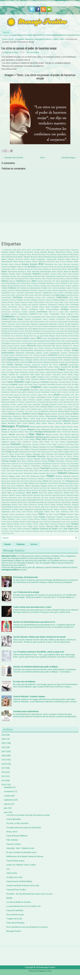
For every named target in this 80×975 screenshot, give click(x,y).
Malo (63, 414)
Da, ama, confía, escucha (17, 823)
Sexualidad (6, 500)
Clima (4, 305)
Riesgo (56, 481)
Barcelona (56, 279)
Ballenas (38, 279)
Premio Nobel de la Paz (14, 464)
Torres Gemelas (26, 517)
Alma (15, 261)
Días (47, 336)
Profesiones (36, 466)
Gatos (37, 374)
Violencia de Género (49, 528)
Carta (57, 295)
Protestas (21, 468)
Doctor (48, 341)
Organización (26, 444)
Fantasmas (36, 365)
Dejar (76, 322)
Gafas (76, 372)
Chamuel (48, 300)
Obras (19, 442)
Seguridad (55, 495)
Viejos (76, 526)
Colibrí (67, 305)
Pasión (27, 452)
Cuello (68, 317)
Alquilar (28, 262)
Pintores (15, 459)
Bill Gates (56, 281)
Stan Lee (31, 507)
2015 (4, 776)
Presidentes (46, 463)
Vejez (41, 524)
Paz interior (9, 454)
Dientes (71, 336)
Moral (31, 432)
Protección (13, 468)
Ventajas (74, 524)
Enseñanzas (55, 353)
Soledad (75, 502)
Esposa (22, 360)
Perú (47, 456)
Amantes (70, 262)
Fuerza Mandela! (13, 819)
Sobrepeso (13, 502)
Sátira (24, 495)
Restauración (6, 481)
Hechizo (50, 379)
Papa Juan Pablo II (23, 449)
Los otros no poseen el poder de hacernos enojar (29, 48)
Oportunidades (72, 442)
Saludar (15, 488)
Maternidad (31, 421)
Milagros (31, 429)
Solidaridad (6, 505)
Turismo (24, 519)
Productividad (16, 466)
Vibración (50, 526)
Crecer (46, 314)
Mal (59, 414)
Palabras (42, 447)
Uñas (29, 522)
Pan (48, 447)
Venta (68, 524)
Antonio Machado (68, 269)
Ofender (47, 442)
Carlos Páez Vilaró (26, 295)
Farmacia (44, 365)
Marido (4, 418)
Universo (22, 522)
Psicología (44, 468)
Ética (3, 362)
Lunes (30, 411)
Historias (19, 381)
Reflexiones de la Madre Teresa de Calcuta (24, 856)
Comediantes (12, 307)
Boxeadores (50, 283)
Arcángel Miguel (15, 274)
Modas (76, 430)
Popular (7, 544)
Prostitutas (5, 468)
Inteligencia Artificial (9, 392)
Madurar (19, 414)
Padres (25, 447)
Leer (25, 404)
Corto (66, 312)
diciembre (8, 787)
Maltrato (68, 414)
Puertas (75, 468)
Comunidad (6, 309)
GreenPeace (54, 377)
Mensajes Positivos (43, 39)
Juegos (18, 400)
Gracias (20, 377)
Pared (4, 452)
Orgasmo (35, 444)
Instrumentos (64, 390)
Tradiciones (50, 517)
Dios (39, 338)
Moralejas (38, 432)
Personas (41, 456)
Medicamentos (57, 421)
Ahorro (67, 257)
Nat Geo (22, 437)
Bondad (42, 283)
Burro (49, 286)
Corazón (32, 312)
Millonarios (46, 429)
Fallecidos (74, 362)
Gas (17, 375)
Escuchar (61, 355)
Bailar (32, 279)
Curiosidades (7, 322)
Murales (56, 435)
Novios (70, 439)
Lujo (26, 411)
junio (6, 812)
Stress (47, 507)
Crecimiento (54, 314)
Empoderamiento (14, 350)
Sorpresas (67, 505)
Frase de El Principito (15, 923)
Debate (36, 322)
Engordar (39, 353)
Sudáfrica (62, 507)
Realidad (60, 471)
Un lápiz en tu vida (14, 877)
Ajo (77, 257)
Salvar (21, 488)
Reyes (40, 481)
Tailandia (63, 509)
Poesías (12, 461)
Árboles (5, 274)
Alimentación (7, 261)
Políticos (37, 461)
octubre (7, 796)
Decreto (71, 322)
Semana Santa (72, 495)
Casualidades (6, 297)
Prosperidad (73, 466)
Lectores (13, 404)
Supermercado (40, 509)
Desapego (16, 326)
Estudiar (67, 360)
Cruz (29, 317)
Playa (62, 459)
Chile (76, 300)
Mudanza (75, 432)
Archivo (34, 544)
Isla (3, 395)
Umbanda (51, 519)
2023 (47, 250)
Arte (59, 274)
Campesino (42, 290)
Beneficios (21, 281)
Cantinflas (20, 293)
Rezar (45, 481)
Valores (16, 524)
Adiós (4, 257)
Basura (63, 279)
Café (18, 288)
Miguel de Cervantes (19, 430)
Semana (63, 495)
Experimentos (38, 362)
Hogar (27, 382)
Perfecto (75, 454)
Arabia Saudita (57, 272)
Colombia (74, 304)
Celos (71, 297)
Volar (23, 531)
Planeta (37, 459)
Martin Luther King (31, 418)
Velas (46, 524)
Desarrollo (23, 326)
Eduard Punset (7, 346)
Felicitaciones (73, 365)
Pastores (34, 452)
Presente (37, 463)
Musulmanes (6, 437)
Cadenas (12, 288)
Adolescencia (11, 257)
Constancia (74, 309)
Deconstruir (54, 322)
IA (72, 384)
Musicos (75, 434)
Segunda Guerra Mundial (43, 495)
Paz (3, 454)
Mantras (42, 416)
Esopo (4, 358)
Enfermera (20, 353)
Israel (7, 395)
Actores (53, 254)
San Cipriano (62, 488)
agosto (7, 804)
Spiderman (17, 507)
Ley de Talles (15, 407)
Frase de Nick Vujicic (15, 861)
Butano (62, 286)
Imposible (53, 387)
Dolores (59, 341)
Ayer (16, 279)
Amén (11, 264)
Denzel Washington (23, 324)
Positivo (51, 461)
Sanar (50, 490)
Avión (8, 278)
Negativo (47, 437)
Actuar (59, 255)
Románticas (64, 483)
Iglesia (4, 387)
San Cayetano (52, 488)
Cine (51, 302)
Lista (3, 409)
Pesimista (58, 456)
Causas (38, 297)
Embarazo (48, 348)
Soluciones (33, 505)
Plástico (56, 459)
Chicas (71, 300)
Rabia (55, 39)
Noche (50, 439)
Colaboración (52, 305)
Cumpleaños (60, 319)
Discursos (5, 341)
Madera (61, 411)
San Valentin (42, 491)
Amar (76, 261)
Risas (76, 481)
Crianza (69, 314)
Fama (4, 365)
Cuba (43, 317)
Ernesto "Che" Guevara (31, 355)
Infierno (16, 390)
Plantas (50, 459)
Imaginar (45, 387)
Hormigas (74, 382)
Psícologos (62, 468)
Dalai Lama (17, 322)
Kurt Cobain (19, 402)
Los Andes (59, 409)
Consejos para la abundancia (26, 711)
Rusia (13, 486)
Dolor (53, 341)
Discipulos (63, 338)
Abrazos (19, 252)
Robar (9, 483)
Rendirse (66, 476)
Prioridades (74, 464)
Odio (41, 442)
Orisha (48, 444)
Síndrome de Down (51, 500)
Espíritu (36, 358)
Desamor (74, 324)
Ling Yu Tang (73, 407)
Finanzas (9, 370)
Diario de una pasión (37, 336)
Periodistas (6, 456)
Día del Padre (34, 331)
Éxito (31, 362)
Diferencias (11, 338)
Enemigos (67, 350)
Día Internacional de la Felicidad (52, 331)
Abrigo (37, 252)
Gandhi (12, 374)
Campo (49, 290)
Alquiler (35, 262)
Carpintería (46, 295)
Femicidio (14, 367)
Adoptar (20, 257)
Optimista (6, 444)
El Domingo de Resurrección (25, 577)
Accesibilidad (6, 255)
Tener (72, 512)
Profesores (46, 466)
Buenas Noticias (27, 286)
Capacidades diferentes (33, 293)
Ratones (46, 471)
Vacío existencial (72, 522)
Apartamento (12, 272)
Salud (4, 488)
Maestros (29, 39)
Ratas (36, 471)
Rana (32, 471)
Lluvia (28, 409)
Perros (13, 456)
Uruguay (35, 522)
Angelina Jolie (22, 267)
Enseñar (64, 353)
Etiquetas (21, 544)
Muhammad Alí (22, 435)
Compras (64, 307)
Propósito (64, 466)
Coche (24, 304)
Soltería (26, 505)
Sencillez (5, 498)
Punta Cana (6, 471)
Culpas (45, 319)
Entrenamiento (73, 353)
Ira (70, 392)
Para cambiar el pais (15, 914)
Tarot (24, 512)
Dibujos (52, 336)
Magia (41, 414)
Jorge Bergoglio (14, 397)
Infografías (25, 390)
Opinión (62, 442)
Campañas (34, 290)
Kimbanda (11, 402)
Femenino (6, 367)
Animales (32, 266)
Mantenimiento (33, 416)
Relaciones (35, 476)
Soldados (68, 502)
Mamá (75, 414)
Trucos (17, 519)
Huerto (30, 384)
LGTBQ (37, 407)
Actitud (35, 254)
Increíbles (70, 387)
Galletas (5, 375)
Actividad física (44, 255)
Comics (21, 307)
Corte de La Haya (56, 312)
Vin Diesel (12, 529)
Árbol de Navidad (71, 271)
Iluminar (27, 387)
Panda (52, 447)
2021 (4, 751)
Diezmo (4, 338)
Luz (38, 411)
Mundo (49, 434)
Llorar (22, 409)
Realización (68, 471)
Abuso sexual (72, 252)
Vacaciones (56, 522)
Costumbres (23, 314)
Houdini (20, 384)
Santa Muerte (32, 493)
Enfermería (30, 353)
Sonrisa (47, 505)
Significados (33, 500)
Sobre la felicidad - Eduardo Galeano (29, 696)
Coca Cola (10, 305)
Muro (62, 435)
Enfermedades (8, 353)
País (30, 447)
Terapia (28, 514)
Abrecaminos (29, 252)
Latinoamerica (68, 402)
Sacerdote (35, 486)
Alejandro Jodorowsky (46, 259)
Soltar (20, 505)
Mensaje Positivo (71, 423)
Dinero (26, 338)
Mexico (58, 427)
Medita (9, 898)
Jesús (56, 394)
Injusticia (47, 390)
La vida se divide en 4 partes (18, 902)
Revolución (34, 481)
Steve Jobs (39, 507)
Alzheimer (51, 262)
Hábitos (16, 379)
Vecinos (35, 524)
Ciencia (41, 302)
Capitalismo (47, 293)
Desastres (31, 326)
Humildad (51, 384)
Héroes (65, 379)
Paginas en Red (45, 971)
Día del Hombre (13, 331)
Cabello (5, 288)
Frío (7, 372)
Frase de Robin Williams (16, 836)
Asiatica (13, 276)
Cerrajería (26, 300)
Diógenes (33, 338)
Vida (56, 526)
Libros (50, 406)
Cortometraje (74, 312)
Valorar (10, 524)
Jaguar (16, 395)
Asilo (19, 276)
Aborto (12, 252)
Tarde (13, 512)
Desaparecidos (7, 326)
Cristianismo (8, 316)
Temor (57, 512)
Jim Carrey (65, 395)
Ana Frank (58, 264)
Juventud (55, 400)
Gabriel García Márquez (54, 372)
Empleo (4, 350)
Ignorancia (11, 387)
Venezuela (53, 524)
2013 (4, 784)
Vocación (17, 531)
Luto (35, 411)
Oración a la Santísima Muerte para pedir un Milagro (35, 667)
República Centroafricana (11, 479)
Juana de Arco (73, 397)
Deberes (42, 322)
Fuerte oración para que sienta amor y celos (32, 607)
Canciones (62, 290)
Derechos (61, 324)
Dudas (34, 343)
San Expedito (73, 488)
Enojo (11, 39)
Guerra (68, 377)
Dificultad (19, 338)
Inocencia (55, 390)
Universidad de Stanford (10, 522)
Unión (58, 519)
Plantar (43, 459)
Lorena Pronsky (48, 409)
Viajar (30, 526)
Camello (4, 290)
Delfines (4, 324)
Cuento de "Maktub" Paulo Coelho (21, 865)
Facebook (54, 362)
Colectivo (61, 305)
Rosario (75, 483)
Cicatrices (23, 302)
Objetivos (5, 442)
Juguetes (39, 400)
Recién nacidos (7, 473)
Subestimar (54, 507)
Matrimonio (41, 421)
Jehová (50, 395)
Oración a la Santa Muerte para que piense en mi (34, 622)
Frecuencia (70, 370)
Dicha (58, 336)
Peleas (43, 454)
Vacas (63, 522)
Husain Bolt (66, 384)
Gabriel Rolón (68, 372)
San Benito (43, 488)
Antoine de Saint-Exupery (33, 269)
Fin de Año (73, 367)
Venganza (61, 524)
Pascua (22, 452)
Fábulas (46, 362)
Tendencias (65, 512)
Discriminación (73, 338)
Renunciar (74, 476)
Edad (64, 343)
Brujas (4, 286)
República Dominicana (46, 479)
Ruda (8, 486)
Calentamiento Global (38, 288)
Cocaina (18, 305)
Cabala (68, 286)
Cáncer (55, 290)
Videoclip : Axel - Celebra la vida (20, 848)
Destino (61, 326)
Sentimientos (13, 498)
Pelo (56, 454)
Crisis (76, 314)
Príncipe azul (65, 464)
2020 (38, 250)
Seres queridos (50, 498)
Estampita (43, 360)
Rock (38, 483)
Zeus (12, 533)
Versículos (18, 526)
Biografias (65, 281)
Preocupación (29, 464)
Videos (70, 526)
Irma (76, 392)
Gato (32, 374)
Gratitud (40, 377)
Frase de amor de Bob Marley (19, 881)
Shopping (24, 500)
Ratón (41, 471)
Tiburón (56, 514)
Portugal (44, 461)
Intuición (37, 392)
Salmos (61, 486)
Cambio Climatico (72, 288)
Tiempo (63, 514)
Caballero (75, 286)
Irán (73, 392)
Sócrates (58, 502)
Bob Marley (11, 283)
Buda (10, 286)
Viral (65, 528)
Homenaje (53, 382)
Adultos (27, 257)
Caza (44, 297)
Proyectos (36, 468)
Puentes (69, 468)
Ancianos (5, 267)
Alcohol (26, 259)
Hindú (4, 382)
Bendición (12, 281)
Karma (4, 402)
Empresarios (39, 350)
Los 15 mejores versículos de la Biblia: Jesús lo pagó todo (38, 652)
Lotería (4, 411)
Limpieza (64, 407)
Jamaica (34, 395)
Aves (3, 279)
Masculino (5, 421)
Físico (25, 370)
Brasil (64, 283)
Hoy (25, 384)
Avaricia (69, 276)
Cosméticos (6, 314)
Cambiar (61, 288)
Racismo (19, 470)
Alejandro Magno (64, 259)
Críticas (23, 317)
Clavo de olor (74, 302)
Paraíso (66, 449)
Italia (11, 395)
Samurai (26, 488)
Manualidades (51, 416)
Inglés (41, 390)
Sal (56, 486)
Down (24, 343)
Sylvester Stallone (53, 509)
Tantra (76, 509)
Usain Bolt (43, 522)
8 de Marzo (54, 250)
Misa (59, 430)
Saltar (76, 486)
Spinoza (25, 507)
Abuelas (43, 252)
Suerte (75, 507)
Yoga (76, 531)
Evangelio (9, 362)
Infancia (10, 390)
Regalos (12, 476)
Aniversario (45, 267)
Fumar (36, 372)
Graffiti (26, 377)
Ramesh (26, 471)
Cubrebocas (61, 317)
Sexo (76, 498)
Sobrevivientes (23, 502)
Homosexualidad (65, 382)
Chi (67, 300)
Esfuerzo (75, 355)
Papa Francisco (8, 449)
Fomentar (31, 370)
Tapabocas (6, 512)
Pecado (17, 454)
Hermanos (58, 379)
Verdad (10, 526)
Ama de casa (61, 262)
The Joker (49, 514)
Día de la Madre (31, 329)
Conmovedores (52, 309)
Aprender (35, 271)
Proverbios (28, 468)
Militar (38, 430)
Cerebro (19, 300)
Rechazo (75, 471)
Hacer (28, 379)
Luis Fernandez (18, 411)
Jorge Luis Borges (28, 397)
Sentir (20, 498)
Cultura (52, 319)
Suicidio (15, 509)
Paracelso (51, 449)
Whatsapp (49, 531)
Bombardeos (26, 283)
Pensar (61, 454)
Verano (4, 526)
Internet (30, 392)
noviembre (8, 791)
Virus (76, 528)
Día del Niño (24, 331)
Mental (33, 427)
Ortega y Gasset (57, 444)
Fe (50, 364)
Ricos (51, 481)
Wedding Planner (39, 531)
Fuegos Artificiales (21, 372)
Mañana (61, 416)
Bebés (76, 278)
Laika (61, 402)
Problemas (6, 466)
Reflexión (62, 473)
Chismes (10, 302)
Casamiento (69, 295)
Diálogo (26, 336)
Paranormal (74, 449)
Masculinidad (72, 418)
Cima (47, 302)
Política (30, 461)
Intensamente (22, 392)
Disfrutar (18, 341)
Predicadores (60, 461)
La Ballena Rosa (30, 402)
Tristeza (11, 519)
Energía (75, 350)
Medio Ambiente (9, 423)
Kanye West (74, 400)
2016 (24, 250)
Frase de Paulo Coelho (16, 889)
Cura (68, 319)
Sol (63, 502)
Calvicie (55, 288)
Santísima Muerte (61, 493)
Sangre (55, 491)
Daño (23, 322)
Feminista (33, 367)
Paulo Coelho (63, 452)
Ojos (56, 442)
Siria (70, 500)
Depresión (53, 324)
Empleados (74, 348)
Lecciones (6, 404)
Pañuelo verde (69, 447)
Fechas (55, 365)
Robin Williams (29, 483)
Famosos (19, 364)
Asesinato (6, 276)
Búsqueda (55, 286)
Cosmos (14, 314)
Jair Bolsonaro (24, 395)
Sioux (67, 500)
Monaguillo (5, 432)
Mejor (38, 423)
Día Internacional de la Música (22, 333)
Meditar (32, 423)
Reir (27, 476)
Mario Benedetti (15, 418)
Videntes (62, 526)
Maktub (54, 414)
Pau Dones (54, 452)
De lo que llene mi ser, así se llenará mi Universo (27, 927)
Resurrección (25, 481)
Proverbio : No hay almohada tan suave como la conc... (30, 894)
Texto (62, 39)
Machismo (45, 411)
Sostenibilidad (7, 507)
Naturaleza (30, 437)
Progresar (55, 466)
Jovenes (63, 397)
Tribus (76, 517)
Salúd (9, 488)
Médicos (75, 421)
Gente (70, 374)
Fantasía (27, 365)
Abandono (74, 250)
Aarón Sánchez (65, 250)
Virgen (70, 528)
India (76, 387)
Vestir (25, 526)
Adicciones (73, 254)
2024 (4, 739)
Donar (13, 343)
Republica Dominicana (29, 479)
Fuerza (31, 372)
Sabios (27, 486)
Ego (53, 346)
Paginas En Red (11, 52)
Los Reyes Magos (71, 409)
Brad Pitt (58, 283)
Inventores (45, 392)
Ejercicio (66, 346)
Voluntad (29, 531)
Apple (29, 272)
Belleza (5, 281)
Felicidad (63, 364)
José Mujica (41, 397)
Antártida (75, 267)
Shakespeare (15, 500)
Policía (24, 461)
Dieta (76, 336)
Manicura (17, 416)
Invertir (59, 392)
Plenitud (67, 459)
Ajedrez (73, 257)
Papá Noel (35, 449)
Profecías (26, 466)
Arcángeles (26, 274)
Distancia (25, 341)
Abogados (5, 252)
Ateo (30, 276)
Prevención (55, 464)
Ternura (35, 514)
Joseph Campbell (53, 397)
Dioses (44, 338)
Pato (39, 452)
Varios (22, 524)
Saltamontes (69, 486)
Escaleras (43, 355)
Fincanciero (18, 370)
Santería (50, 493)
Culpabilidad (36, 319)
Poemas (5, 461)
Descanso (39, 326)
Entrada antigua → (70, 157)
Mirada (54, 430)
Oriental (42, 444)
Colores (4, 307)
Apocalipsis (22, 272)
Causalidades (29, 297)
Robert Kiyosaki (17, 483)
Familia (10, 364)
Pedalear (29, 454)
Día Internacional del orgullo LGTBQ (65, 333)
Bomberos (34, 283)
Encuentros (59, 350)
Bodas (18, 283)
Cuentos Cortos (9, 319)
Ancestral (67, 264)
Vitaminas (5, 531)
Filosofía (64, 367)
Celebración (51, 297)
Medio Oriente (22, 423)
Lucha (9, 411)
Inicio (6, 32)
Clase (66, 302)
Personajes (31, 456)
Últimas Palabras (40, 519)
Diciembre (64, 336)
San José (5, 491)
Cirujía (56, 302)
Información (34, 390)
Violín (61, 529)
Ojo (52, 442)
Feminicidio (23, 367)
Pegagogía (36, 454)
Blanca (72, 281)
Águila (61, 257)
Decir (47, 322)
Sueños (70, 507)
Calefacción (24, 288)
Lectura (20, 404)
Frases (61, 369)
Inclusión (62, 387)
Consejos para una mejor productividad (23, 827)
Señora (29, 498)
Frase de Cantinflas (14, 910)
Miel (9, 430)
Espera (21, 358)
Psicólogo (54, 468)
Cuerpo (20, 319)
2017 (29, 250)
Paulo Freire (74, 452)
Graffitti (33, 377)
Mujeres (40, 434)
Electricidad (22, 348)
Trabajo (42, 517)
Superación (28, 509)
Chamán (41, 300)
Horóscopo (5, 384)
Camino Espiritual (22, 290)
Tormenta (17, 517)
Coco (29, 305)
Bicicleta (40, 281)
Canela (75, 290)
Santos (12, 495)
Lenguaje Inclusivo (49, 404)
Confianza (33, 309)
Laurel (76, 402)
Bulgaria (37, 286)
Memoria (51, 423)
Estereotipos (53, 360)
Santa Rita (43, 493)
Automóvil (60, 276)
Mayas (49, 421)
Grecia (47, 377)
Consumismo (6, 312)
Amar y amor (11, 831)
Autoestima (51, 276)
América (18, 264)
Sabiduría (20, 486)
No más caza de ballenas (24, 681)
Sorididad (60, 505)
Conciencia (15, 309)
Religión (50, 476)
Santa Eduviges (73, 491)
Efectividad (47, 346)
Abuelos (51, 252)
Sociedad (32, 502)
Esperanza (28, 357)
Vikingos (5, 529)
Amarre (5, 264)
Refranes (5, 476)
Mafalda (35, 414)
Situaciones (6, 502)
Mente (38, 427)
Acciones (15, 255)
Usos (49, 522)
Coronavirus (42, 311)
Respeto (75, 479)
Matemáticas (14, 421)
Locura (33, 409)
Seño (24, 498)
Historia (10, 382)
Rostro (4, 486)
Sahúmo (51, 486)
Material (22, 421)
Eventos (17, 362)
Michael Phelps (72, 427)
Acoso (29, 255)
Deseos (46, 326)
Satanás (18, 495)
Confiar (41, 309)
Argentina (37, 274)
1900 (14, 250)
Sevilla (71, 498)
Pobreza (74, 459)
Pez (65, 456)
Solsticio (15, 505)
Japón (39, 395)
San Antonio (34, 488)
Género (64, 375)
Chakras (34, 300)
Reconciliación (18, 473)
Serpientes (60, 498)
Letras (70, 404)
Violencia (35, 528)
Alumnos (42, 261)
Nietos (32, 439)
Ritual (4, 483)
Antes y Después (18, 269)
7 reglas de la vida (14, 918)
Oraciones (15, 444)
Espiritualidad (13, 360)
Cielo (36, 302)
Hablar (22, 379)
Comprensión (73, 307)
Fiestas (57, 367)
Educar (40, 346)
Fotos (47, 369)
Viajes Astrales (39, 526)
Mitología (65, 430)
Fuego (12, 372)
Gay (42, 374)
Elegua (30, 348)
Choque (17, 302)
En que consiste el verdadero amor (21, 852)
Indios (4, 390)
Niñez (38, 439)
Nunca (76, 439)
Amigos (25, 264)
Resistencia (68, 479)
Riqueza (69, 481)
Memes (44, 423)
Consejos (64, 309)
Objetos (13, 442)
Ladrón (55, 402)
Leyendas (24, 407)
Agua (55, 257)
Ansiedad (67, 267)
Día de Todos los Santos (63, 329)
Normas (57, 439)
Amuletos (49, 264)
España (9, 357)
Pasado (15, 452)
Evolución (24, 362)
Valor (4, 524)
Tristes (4, 519)
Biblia (34, 281)
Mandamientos (7, 416)
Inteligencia (73, 390)
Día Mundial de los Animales (12, 336)
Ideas (76, 384)
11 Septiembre (7, 250)
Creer (63, 314)
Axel (12, 279)
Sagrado (43, 486)
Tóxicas (35, 517)
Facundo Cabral (64, 362)
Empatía (66, 348)
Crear (40, 314)
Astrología (25, 276)
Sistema (75, 500)
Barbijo (49, 279)
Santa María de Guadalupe (13, 493)
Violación (26, 529)
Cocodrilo (35, 305)
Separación (36, 498)
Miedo (4, 429)
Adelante (66, 255)
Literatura (10, 409)
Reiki (23, 476)
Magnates (47, 414)
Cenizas (13, 300)
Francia (54, 370)
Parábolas (43, 449)
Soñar (53, 505)
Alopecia (22, 262)
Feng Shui (42, 367)
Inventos (53, 392)
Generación (57, 375)
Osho (76, 444)
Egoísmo (59, 346)
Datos (31, 322)
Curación (74, 319)
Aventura (75, 276)
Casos (76, 295)
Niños (44, 439)
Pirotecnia (22, 459)
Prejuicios (69, 461)
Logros (39, 409)
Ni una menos (13, 439)
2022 (43, 250)
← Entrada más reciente (12, 157)
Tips (3, 517)
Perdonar (68, 454)
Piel (9, 459)
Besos (28, 281)
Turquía (31, 519)
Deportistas (43, 324)
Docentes (41, 341)
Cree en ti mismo (13, 844)
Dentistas (11, 324)
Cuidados (27, 319)
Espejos (15, 358)
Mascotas (61, 418)
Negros (62, 437)
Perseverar (21, 456)
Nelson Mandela (71, 437)
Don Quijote (66, 341)
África (41, 257)
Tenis (76, 512)
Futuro (42, 372)
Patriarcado (45, 452)
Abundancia (61, 252)
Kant (67, 400)
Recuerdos (28, 473)
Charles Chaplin (58, 300)
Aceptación (22, 255)
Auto (43, 276)
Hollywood (35, 382)
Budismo (16, 286)
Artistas (75, 274)
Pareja (8, 451)
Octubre (35, 442)
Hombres (45, 382)
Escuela (68, 355)
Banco (44, 279)
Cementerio (5, 300)
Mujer (32, 434)
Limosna (57, 407)
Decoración (63, 322)
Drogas (29, 343)
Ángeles (13, 267)
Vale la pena (11, 873)
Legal (29, 404)
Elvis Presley (39, 348)
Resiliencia (59, 479)
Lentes (60, 404)
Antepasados (6, 269)
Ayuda (21, 278)
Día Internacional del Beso (42, 333)
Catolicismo (18, 297)
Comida (34, 307)
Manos (24, 416)
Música (67, 434)
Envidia (19, 355)
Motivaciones (50, 432)
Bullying (44, 286)
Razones (53, 471)
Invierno (65, 392)
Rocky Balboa (53, 483)
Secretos (30, 495)
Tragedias (59, 517)
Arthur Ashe (67, 274)
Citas (61, 302)
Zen (8, 533)
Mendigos (59, 423)
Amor (41, 264)
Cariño (4, 295)
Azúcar (26, 279)
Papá (76, 447)
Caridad (75, 293)
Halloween (35, 379)
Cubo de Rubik (51, 317)
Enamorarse (49, 350)
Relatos (43, 476)
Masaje (43, 419)
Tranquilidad (68, 517)
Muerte (12, 434)
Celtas (76, 297)
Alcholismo (19, 259)
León (65, 404)
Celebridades (62, 297)
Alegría (33, 259)
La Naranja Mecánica (44, 402)
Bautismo (69, 279)
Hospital (13, 384)
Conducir (24, 309)
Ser (42, 498)
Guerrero (75, 377)
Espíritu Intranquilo (64, 357)
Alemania (75, 259)
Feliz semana (12, 840)
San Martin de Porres (30, 491)
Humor (59, 384)
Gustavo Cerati (7, 379)
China (4, 302)
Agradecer (48, 257)
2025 (4, 735)
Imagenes (19, 39)
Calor (49, 288)
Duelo (39, 343)
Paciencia (18, 447)
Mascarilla (52, 418)
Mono (27, 432)
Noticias (63, 439)
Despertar (53, 326)
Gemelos (48, 375)
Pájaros (36, 447)
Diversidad (33, 341)
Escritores (52, 355)
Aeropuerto (34, 257)
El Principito (12, 348)
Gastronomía (24, 375)
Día (66, 326)
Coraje (24, 312)
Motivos (59, 432)
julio (6, 808)
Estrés (61, 360)
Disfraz (12, 341)
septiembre (9, 800)
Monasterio (14, 432)
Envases (12, 355)
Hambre (42, 379)
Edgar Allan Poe (72, 343)
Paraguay (59, 449)
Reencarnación (52, 473)
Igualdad (19, 387)
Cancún (70, 290)
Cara (55, 293)
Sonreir (41, 505)
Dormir (18, 343)
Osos (3, 447)
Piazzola (5, 459)
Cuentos (74, 317)
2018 (34, 250)
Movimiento (67, 432)
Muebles (5, 435)
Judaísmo (6, 400)
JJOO (72, 395)
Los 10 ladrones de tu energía (26, 592)
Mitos (71, 430)
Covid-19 (33, 314)
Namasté (14, 437)
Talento (70, 509)
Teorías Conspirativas (17, 514)
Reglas (18, 476)
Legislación (36, 404)
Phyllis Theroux (72, 456)
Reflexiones (73, 473)
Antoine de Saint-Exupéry (52, 269)
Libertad (43, 407)
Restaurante (15, 481)
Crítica (17, 317)
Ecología (51, 343)
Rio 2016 (62, 481)
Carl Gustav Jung (13, 295)
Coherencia (43, 305)
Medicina (67, 421)
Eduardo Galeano (19, 346)
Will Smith (57, 531)
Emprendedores (27, 350)
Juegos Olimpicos (28, 400)
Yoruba (4, 533)
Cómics (27, 307)
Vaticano (29, 524)
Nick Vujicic (24, 439)
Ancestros (74, 264)
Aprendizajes (45, 271)
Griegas (62, 377)
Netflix (4, 439)
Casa (62, 295)
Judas (13, 400)
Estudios (74, 360)
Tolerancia (9, 517)
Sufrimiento (6, 509)
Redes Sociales (39, 473)
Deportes (34, 324)
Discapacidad (53, 338)
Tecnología (38, 512)
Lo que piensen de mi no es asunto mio (23, 906)
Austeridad (37, 276)
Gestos (13, 377)
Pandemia (59, 447)
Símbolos (41, 500)
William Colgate (67, 531)
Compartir (55, 307)
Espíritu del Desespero (48, 358)
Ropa (71, 483)
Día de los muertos (46, 329)
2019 (4, 760)
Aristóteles (46, 274)
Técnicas (30, 512)
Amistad (33, 264)
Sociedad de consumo (45, 502)
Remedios (59, 476)
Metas (52, 427)
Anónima (53, 267)
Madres (11, 414)
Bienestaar (48, 281)
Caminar (11, 290)
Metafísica (46, 427)
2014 (19, 250)
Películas (50, 454)
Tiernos (70, 514)
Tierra (76, 514)
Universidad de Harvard (69, 519)
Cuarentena (36, 317)
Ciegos (30, 302)
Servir (66, 498)
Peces (23, 454)
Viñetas (19, 529)
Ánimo (38, 267)
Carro (53, 295)
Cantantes (6, 293)
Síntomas (61, 500)
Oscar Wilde (68, 444)
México (64, 427)
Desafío (67, 324)
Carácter (60, 293)
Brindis (75, 283)
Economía (58, 343)
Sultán (21, 509)
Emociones (57, 348)
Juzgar (62, 400)
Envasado (5, 355)
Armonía (54, 274)
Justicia (47, 400)
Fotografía (39, 370)
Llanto (17, 409)
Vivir (11, 531)
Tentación (5, 514)
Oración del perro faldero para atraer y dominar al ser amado (39, 637)
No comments (33, 52)
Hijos (76, 379)
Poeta (19, 461)
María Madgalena (71, 416)
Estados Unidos (32, 360)
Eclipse (44, 343)
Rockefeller (44, 483)
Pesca (52, 456)
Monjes (21, 432)
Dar (27, 322)
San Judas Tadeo (15, 490)
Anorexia (60, 267)
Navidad (39, 437)
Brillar (70, 283)
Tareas (18, 512)
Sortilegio (75, 505)
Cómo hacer (44, 307)
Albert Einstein (8, 259)
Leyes (31, 407)
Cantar (13, 293)
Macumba (53, 411)
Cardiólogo (68, 293)
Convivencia (16, 312)
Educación (31, 345)
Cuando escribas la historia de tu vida (22, 885)
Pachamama (10, 447)
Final (3, 370)
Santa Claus (63, 491)
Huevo (35, 384)
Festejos (50, 367)
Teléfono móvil (49, 512)
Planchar (30, 459)
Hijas (71, 379)
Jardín (44, 395)
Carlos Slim (38, 295)
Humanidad (42, 384)
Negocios (55, 437)
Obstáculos (27, 442)
